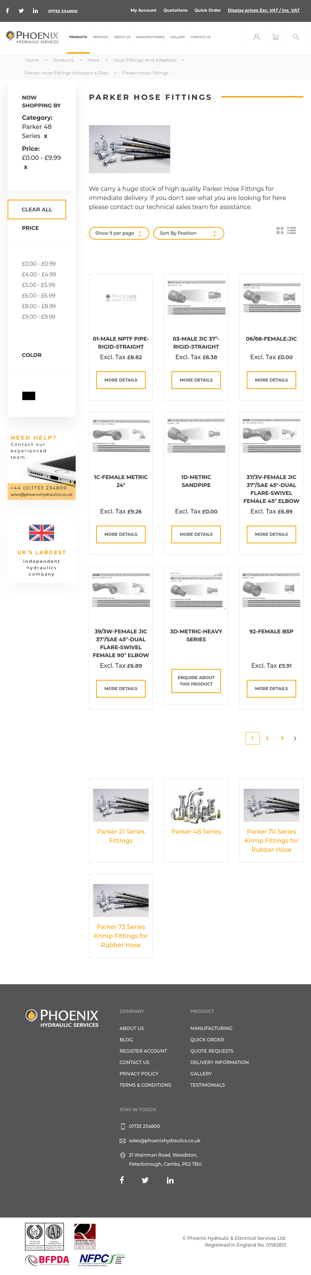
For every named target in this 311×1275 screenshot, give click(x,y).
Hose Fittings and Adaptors (145, 60)
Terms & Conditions (145, 1085)
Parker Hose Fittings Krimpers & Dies (67, 73)
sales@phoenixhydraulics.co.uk (165, 1140)
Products (64, 60)
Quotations (175, 10)
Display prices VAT (264, 10)
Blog (126, 1039)
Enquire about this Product (196, 681)
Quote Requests (211, 1051)
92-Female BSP (271, 631)
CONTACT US (134, 1062)
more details (120, 380)
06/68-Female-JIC (271, 338)
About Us (132, 1028)
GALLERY (201, 1073)
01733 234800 (63, 11)
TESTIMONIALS (207, 1085)
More (94, 60)
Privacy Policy (139, 1073)
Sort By (168, 233)
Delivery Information (219, 1062)
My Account (144, 10)
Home (32, 60)
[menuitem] (78, 38)
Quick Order (207, 10)
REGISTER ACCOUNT (143, 1051)
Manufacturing (211, 1028)
